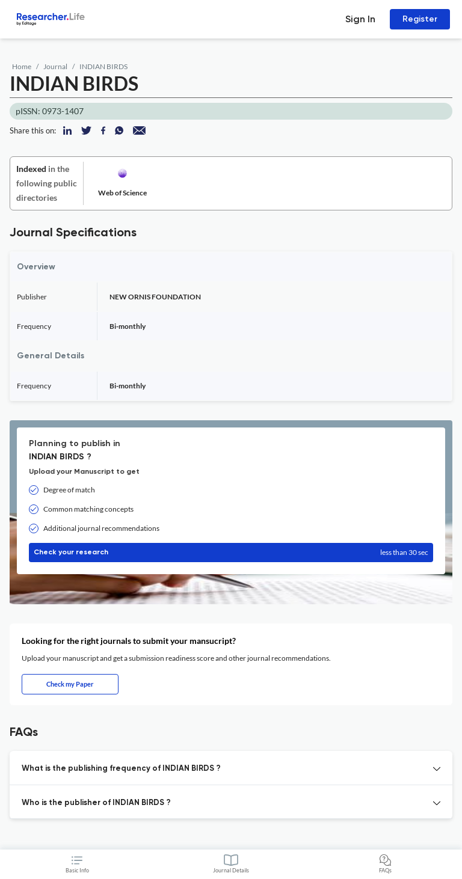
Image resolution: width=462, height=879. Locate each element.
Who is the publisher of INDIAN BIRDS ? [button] (96, 803)
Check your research (231, 552)
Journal (55, 66)
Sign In (360, 19)
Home (21, 66)
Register (419, 19)
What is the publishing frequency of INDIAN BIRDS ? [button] (121, 769)
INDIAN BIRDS (103, 66)
